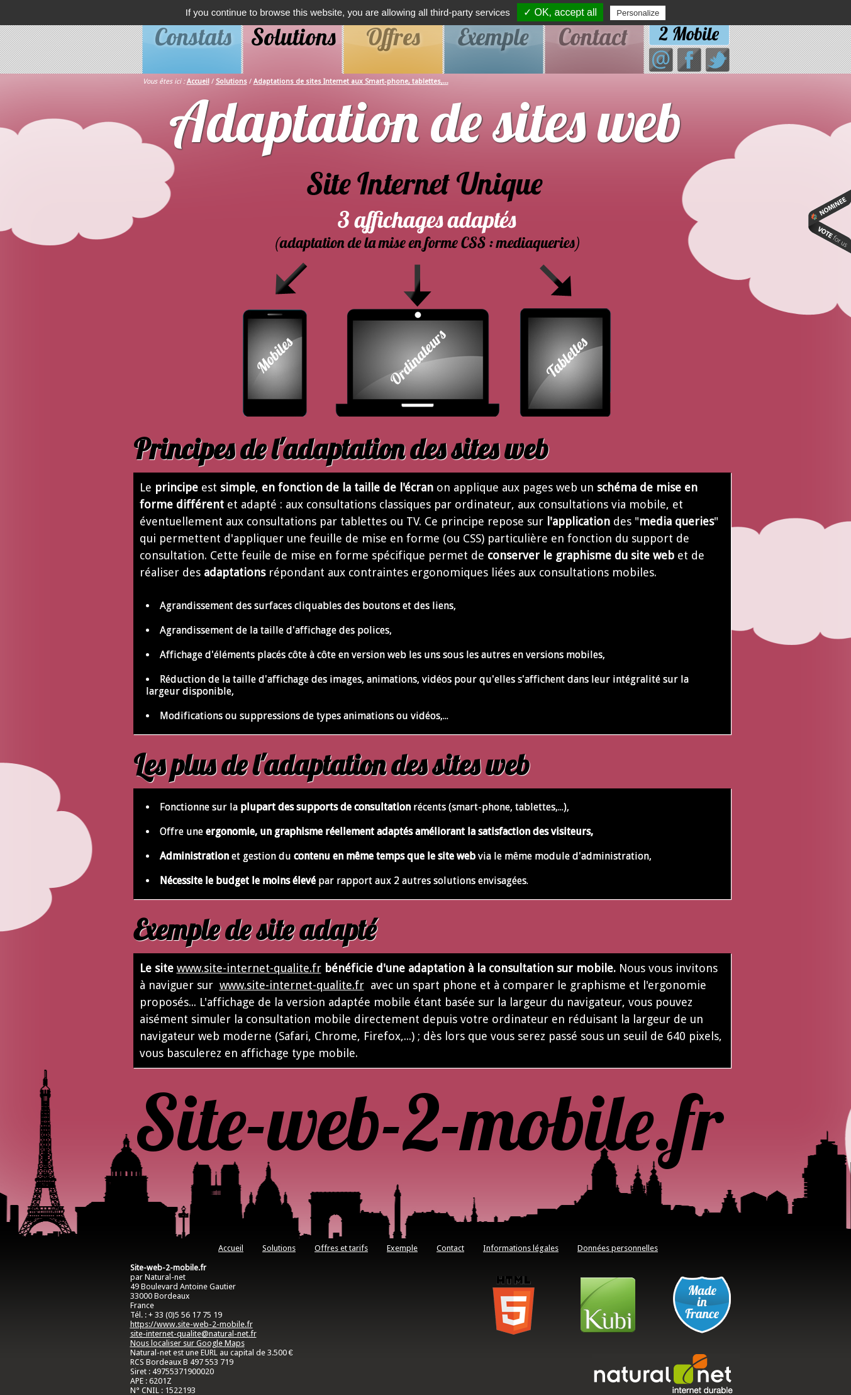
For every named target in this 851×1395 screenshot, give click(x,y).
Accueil (198, 81)
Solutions (293, 36)
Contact (593, 36)
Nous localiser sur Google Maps (187, 1343)
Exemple (493, 36)
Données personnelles (617, 1248)
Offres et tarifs (341, 1248)
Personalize (637, 13)
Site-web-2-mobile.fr (429, 1121)
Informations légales (521, 1248)
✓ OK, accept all (560, 12)
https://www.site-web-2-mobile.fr (191, 1324)
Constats (193, 36)
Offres (393, 36)
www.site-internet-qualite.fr (249, 968)
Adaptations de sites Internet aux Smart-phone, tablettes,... (350, 81)
